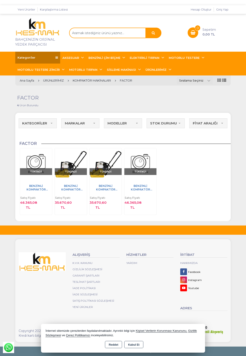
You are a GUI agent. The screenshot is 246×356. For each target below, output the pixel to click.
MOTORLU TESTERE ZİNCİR (39, 69)
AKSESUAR (71, 58)
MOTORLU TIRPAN (83, 69)
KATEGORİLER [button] (37, 123)
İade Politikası (84, 288)
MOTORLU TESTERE (184, 58)
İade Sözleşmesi (85, 294)
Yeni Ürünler (82, 307)
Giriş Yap (222, 9)
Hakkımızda (189, 263)
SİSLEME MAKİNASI (122, 69)
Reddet (113, 344)
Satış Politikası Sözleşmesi (93, 300)
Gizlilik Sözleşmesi (87, 269)
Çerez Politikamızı (78, 335)
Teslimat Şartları (86, 281)
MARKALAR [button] (80, 123)
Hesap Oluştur (201, 9)
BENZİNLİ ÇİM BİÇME (104, 58)
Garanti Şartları (85, 275)
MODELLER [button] (123, 123)
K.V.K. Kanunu (82, 263)
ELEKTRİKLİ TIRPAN (145, 58)
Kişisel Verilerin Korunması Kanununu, (161, 330)
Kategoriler (38, 57)
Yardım (131, 263)
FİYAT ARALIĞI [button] (208, 123)
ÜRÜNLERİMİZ (156, 69)
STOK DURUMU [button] (165, 123)
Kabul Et (134, 344)
